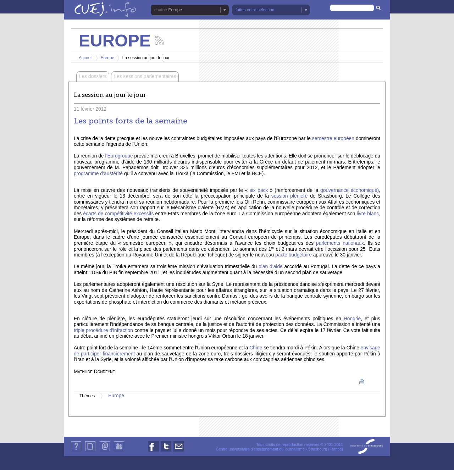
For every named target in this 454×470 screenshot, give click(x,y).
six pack (259, 190)
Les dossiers (92, 76)
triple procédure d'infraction (103, 330)
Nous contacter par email (178, 451)
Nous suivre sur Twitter (166, 451)
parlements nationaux (340, 243)
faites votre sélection (255, 9)
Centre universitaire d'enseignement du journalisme (260, 449)
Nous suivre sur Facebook (153, 451)
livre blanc (368, 213)
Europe (175, 9)
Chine (255, 347)
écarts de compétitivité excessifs (118, 213)
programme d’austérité (99, 173)
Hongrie (352, 318)
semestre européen (333, 138)
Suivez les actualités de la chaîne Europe (159, 40)
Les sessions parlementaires (145, 76)
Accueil (86, 57)
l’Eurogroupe (119, 156)
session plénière (288, 196)
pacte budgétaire (294, 255)
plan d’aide (271, 266)
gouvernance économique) (349, 190)
